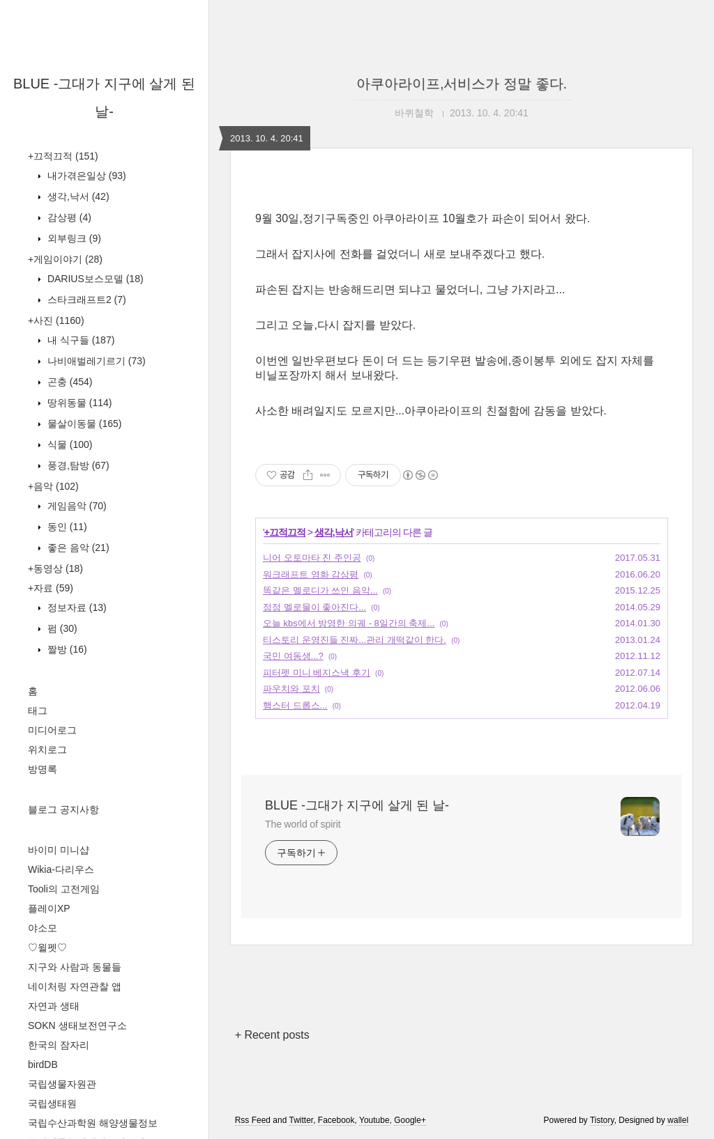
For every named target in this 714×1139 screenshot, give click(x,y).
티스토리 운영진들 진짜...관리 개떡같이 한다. (354, 640)
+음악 (53, 486)
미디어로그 (52, 730)
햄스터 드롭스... (295, 705)
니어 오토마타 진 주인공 (312, 557)
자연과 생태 (53, 1006)
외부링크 (73, 238)
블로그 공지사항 (63, 809)
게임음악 (76, 505)
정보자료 (76, 607)
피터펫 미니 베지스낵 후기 (316, 672)
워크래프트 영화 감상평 (310, 574)
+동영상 (55, 568)
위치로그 (47, 749)
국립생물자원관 (62, 1084)
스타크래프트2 (85, 299)
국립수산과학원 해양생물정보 (93, 1123)
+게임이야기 (65, 259)
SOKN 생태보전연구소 (77, 1025)
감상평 (68, 217)
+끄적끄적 (63, 156)
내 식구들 (79, 340)
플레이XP (49, 908)
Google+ (410, 1120)
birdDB (43, 1064)
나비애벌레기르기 (95, 360)
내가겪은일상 (85, 175)
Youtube (374, 1120)
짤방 (66, 649)
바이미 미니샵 (58, 849)
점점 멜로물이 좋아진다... (314, 607)
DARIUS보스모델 (94, 278)
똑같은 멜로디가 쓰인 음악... (320, 590)
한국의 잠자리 (58, 1045)
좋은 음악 (77, 547)
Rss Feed (253, 1120)
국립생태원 (52, 1103)
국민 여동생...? (293, 656)
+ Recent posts (272, 1035)
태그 (37, 710)
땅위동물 (78, 402)
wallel (677, 1120)
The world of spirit (303, 824)
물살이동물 (83, 423)
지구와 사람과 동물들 (74, 967)
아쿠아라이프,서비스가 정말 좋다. (461, 83)
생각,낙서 (77, 196)
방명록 (42, 769)
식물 (68, 444)
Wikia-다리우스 (61, 869)
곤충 (68, 381)
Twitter (301, 1120)
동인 (66, 526)
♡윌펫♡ (47, 947)
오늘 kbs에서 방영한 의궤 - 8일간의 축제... (348, 623)
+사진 (56, 320)
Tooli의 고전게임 (64, 888)
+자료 (50, 588)
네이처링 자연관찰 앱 (74, 986)
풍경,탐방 (77, 465)
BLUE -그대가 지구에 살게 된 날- (357, 805)
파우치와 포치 (291, 688)
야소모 (42, 927)
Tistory (602, 1120)
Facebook (336, 1120)
